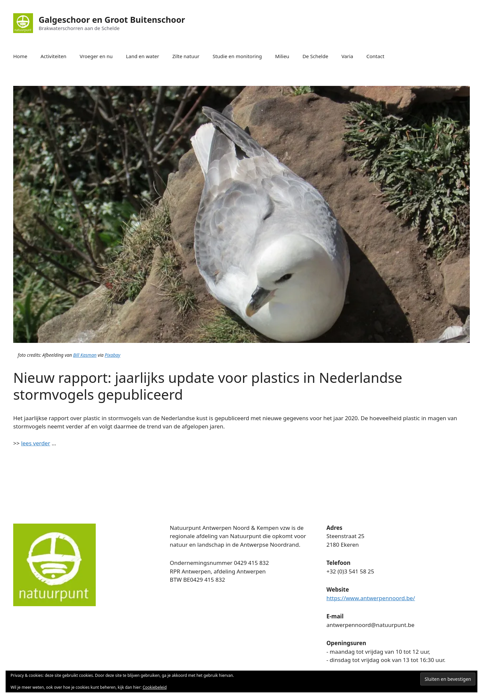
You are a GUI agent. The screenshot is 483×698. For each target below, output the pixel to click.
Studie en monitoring (237, 56)
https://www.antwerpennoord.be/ (371, 598)
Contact (375, 56)
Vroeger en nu (96, 56)
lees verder (35, 443)
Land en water (142, 56)
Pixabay (112, 355)
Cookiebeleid (155, 687)
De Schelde (315, 56)
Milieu (282, 56)
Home (20, 56)
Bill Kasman (84, 355)
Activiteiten (53, 56)
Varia (347, 56)
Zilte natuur (185, 56)
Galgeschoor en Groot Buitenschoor (112, 19)
